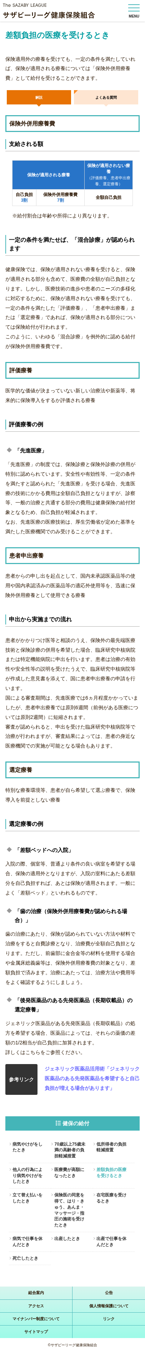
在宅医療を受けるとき (111, 1198)
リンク (109, 1319)
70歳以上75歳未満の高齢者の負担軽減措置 (69, 1150)
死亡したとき (25, 1258)
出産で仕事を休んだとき (111, 1241)
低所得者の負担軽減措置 (111, 1147)
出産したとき (67, 1238)
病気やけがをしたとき (27, 1147)
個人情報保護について (109, 1306)
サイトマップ (36, 1331)
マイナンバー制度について (36, 1319)
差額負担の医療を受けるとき (111, 1172)
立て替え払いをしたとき (27, 1198)
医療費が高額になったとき (69, 1172)
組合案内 (36, 1292)
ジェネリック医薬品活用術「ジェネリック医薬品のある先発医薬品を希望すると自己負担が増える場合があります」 (92, 1078)
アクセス (36, 1306)
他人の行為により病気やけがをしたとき (27, 1175)
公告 (109, 1292)
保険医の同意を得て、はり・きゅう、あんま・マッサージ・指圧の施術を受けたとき (69, 1210)
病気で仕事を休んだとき (27, 1241)
